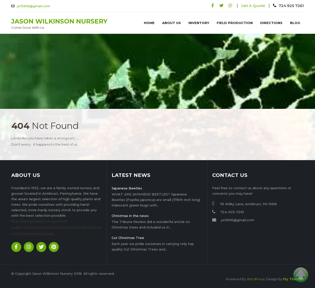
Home (149, 23)
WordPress (255, 279)
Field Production (235, 23)
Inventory (198, 23)
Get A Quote (253, 5)
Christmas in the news (130, 216)
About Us (171, 23)
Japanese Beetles (127, 188)
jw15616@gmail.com (33, 6)
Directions (271, 23)
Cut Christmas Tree (128, 238)
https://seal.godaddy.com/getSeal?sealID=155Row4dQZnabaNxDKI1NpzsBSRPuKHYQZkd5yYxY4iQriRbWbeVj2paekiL (56, 227)
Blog (295, 23)
